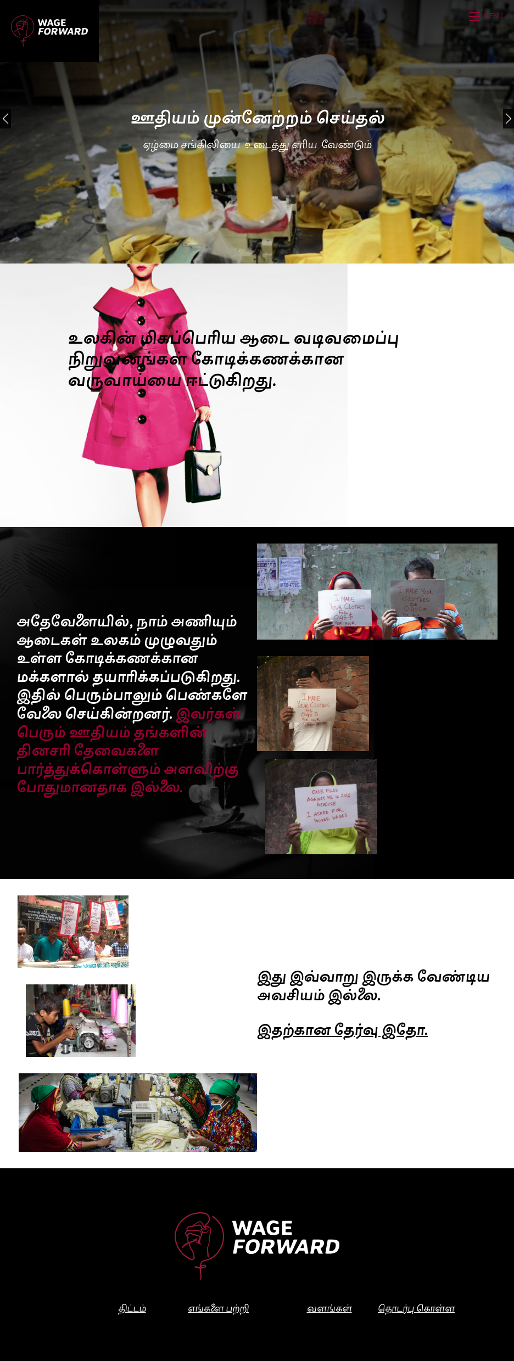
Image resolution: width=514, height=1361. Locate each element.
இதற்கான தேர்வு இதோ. (342, 1031)
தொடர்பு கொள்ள (416, 1309)
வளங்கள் (329, 1309)
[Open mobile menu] (487, 16)
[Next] (508, 118)
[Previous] (5, 118)
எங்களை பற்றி (218, 1309)
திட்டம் (132, 1309)
